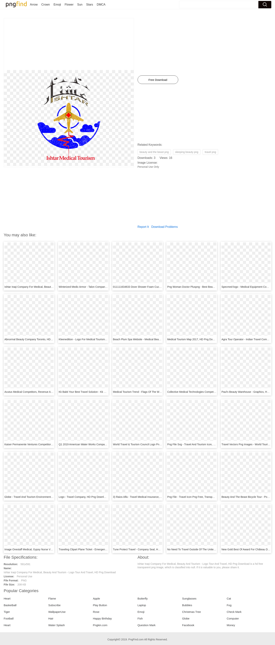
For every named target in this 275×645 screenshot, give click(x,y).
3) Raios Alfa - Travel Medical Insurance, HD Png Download (147, 496)
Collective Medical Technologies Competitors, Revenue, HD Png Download (210, 391)
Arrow (34, 4)
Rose (96, 611)
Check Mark (234, 611)
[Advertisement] (69, 44)
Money (231, 625)
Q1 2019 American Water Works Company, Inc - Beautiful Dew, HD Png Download (106, 444)
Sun (79, 4)
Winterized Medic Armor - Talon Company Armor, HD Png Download (97, 286)
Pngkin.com (100, 625)
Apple (96, 598)
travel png (210, 152)
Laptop (141, 605)
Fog (229, 605)
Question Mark (146, 625)
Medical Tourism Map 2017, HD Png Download (194, 339)
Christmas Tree (191, 611)
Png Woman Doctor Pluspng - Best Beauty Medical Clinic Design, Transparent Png (214, 286)
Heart (7, 598)
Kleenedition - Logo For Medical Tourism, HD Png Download (93, 339)
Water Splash (56, 625)
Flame (52, 598)
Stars (89, 4)
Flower (69, 4)
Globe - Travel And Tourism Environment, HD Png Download (39, 496)
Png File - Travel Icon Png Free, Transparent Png (195, 496)
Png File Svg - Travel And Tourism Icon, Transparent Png (199, 444)
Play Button (100, 605)
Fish (140, 618)
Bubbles (187, 605)
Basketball (10, 605)
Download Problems (164, 226)
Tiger (7, 611)
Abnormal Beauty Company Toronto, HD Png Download (36, 339)
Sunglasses (189, 598)
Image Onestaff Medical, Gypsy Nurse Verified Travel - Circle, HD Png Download (50, 549)
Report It (143, 226)
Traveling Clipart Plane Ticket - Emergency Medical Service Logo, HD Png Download (107, 549)
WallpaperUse (57, 611)
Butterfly (142, 598)
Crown (45, 4)
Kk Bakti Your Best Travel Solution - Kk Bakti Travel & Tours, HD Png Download (104, 391)
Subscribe (54, 605)
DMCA (101, 4)
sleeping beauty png (186, 152)
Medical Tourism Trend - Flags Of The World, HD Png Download (149, 391)
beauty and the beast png (154, 152)
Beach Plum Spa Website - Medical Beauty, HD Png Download (149, 339)
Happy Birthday (102, 618)
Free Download (157, 79)
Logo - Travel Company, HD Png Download (83, 496)
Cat (229, 598)
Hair (50, 618)
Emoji (57, 4)
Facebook (188, 625)
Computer (233, 618)
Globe (185, 618)
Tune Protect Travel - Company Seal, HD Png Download (145, 549)
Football (8, 618)
